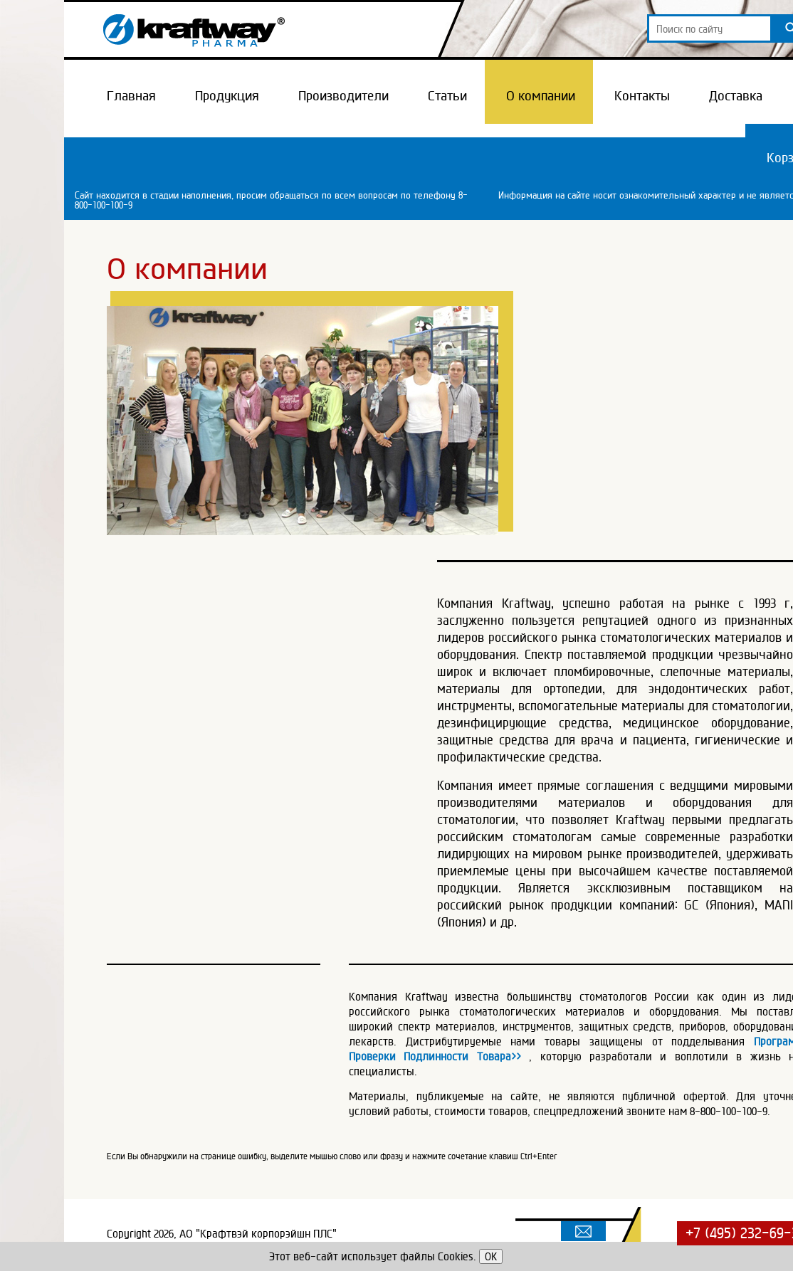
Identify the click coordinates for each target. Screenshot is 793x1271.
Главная (131, 95)
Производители (343, 95)
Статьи (447, 95)
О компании (540, 95)
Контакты (642, 95)
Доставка (735, 95)
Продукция (227, 95)
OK (491, 1256)
